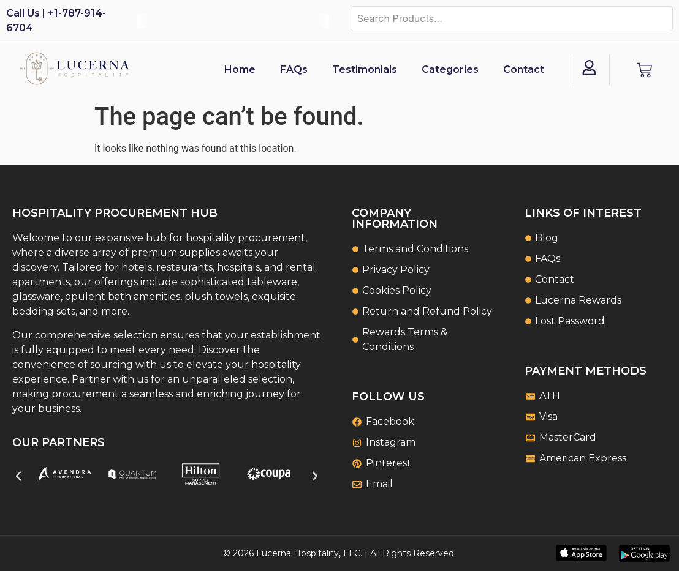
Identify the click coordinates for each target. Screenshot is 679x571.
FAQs (294, 69)
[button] (18, 476)
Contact (523, 69)
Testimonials (364, 69)
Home (240, 69)
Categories (450, 69)
